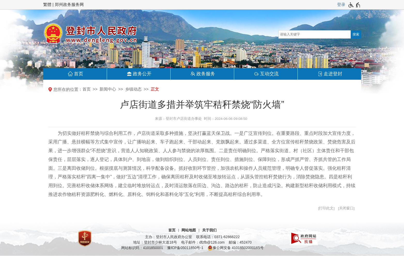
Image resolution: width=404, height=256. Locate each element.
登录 (341, 4)
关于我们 (209, 230)
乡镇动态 (133, 89)
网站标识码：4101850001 (142, 248)
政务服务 (205, 73)
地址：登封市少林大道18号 (155, 242)
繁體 (47, 4)
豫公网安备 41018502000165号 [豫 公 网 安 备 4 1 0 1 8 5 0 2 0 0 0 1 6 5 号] (236, 248)
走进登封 (333, 73)
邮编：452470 (240, 242)
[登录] (341, 4)
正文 (155, 89)
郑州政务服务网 (69, 4)
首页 (78, 73)
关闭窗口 (346, 208)
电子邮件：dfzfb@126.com (203, 242)
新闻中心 (108, 89)
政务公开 (142, 73)
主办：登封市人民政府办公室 (168, 237)
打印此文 (326, 208)
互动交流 (269, 73)
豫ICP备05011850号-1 (185, 248)
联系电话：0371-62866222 (218, 237)
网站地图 (188, 230)
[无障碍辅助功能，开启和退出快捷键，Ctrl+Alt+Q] (354, 5)
